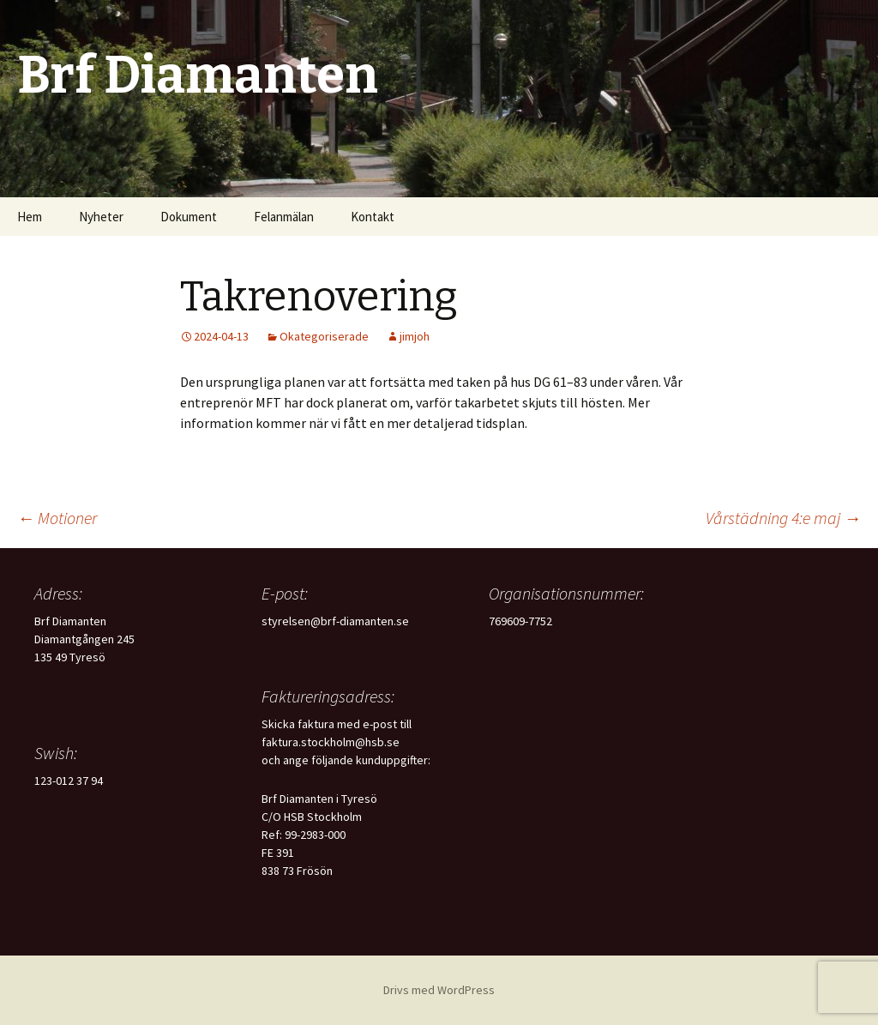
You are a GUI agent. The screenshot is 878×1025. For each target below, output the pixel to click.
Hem (29, 216)
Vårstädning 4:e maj (783, 517)
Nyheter (101, 216)
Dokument (188, 216)
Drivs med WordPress (439, 990)
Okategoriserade (324, 336)
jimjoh (415, 336)
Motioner (57, 517)
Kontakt (372, 216)
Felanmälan (284, 216)
